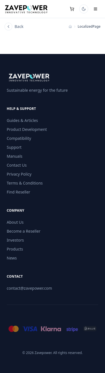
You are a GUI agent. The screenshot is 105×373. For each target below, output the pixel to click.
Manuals (14, 156)
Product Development (27, 129)
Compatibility (19, 138)
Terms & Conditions (25, 183)
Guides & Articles (22, 120)
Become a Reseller (23, 231)
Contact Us (17, 165)
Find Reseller (18, 192)
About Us (15, 222)
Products (15, 249)
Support (14, 147)
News (12, 258)
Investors (15, 240)
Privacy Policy (19, 174)
